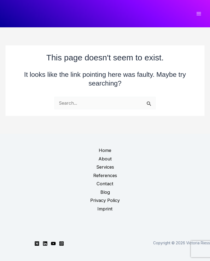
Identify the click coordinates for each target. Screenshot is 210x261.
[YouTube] (53, 243)
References (105, 175)
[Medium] (36, 243)
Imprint (105, 209)
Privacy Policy (105, 200)
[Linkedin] (45, 243)
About (105, 159)
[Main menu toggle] (199, 14)
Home (105, 150)
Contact (105, 183)
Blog (105, 192)
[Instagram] (61, 243)
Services (105, 167)
